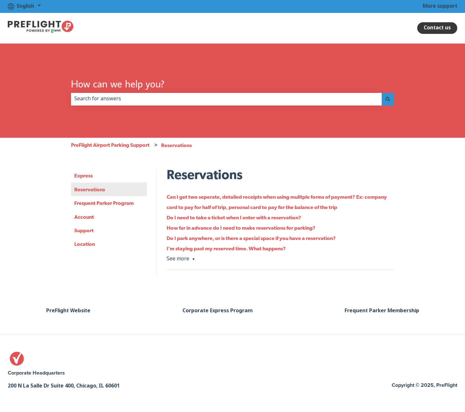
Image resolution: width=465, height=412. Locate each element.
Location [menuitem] (84, 244)
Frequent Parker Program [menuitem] (104, 203)
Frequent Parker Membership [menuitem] (382, 310)
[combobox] (226, 99)
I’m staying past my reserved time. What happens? (226, 248)
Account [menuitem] (84, 217)
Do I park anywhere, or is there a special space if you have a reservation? (251, 238)
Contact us (437, 28)
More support (440, 6)
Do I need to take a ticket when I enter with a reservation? (234, 217)
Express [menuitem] (83, 175)
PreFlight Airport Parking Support (110, 145)
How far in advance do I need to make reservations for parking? (241, 228)
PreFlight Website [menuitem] (68, 310)
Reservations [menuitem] (89, 189)
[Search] (388, 99)
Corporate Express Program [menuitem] (217, 310)
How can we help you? (117, 83)
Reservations (176, 145)
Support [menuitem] (84, 230)
